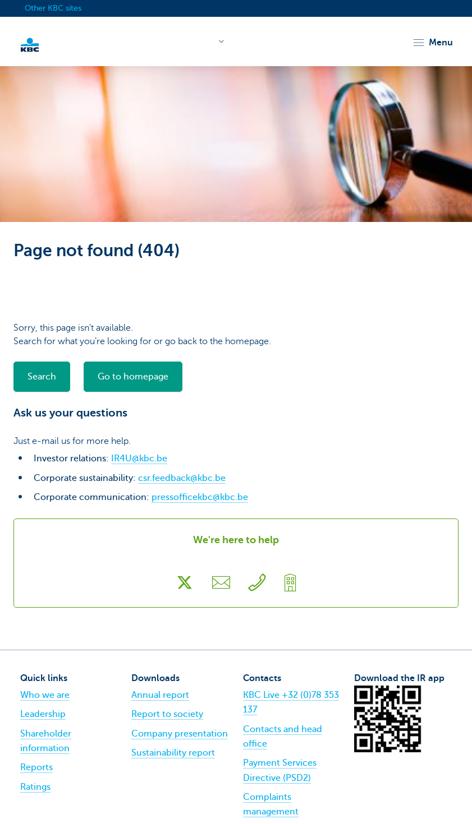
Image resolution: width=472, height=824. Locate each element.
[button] (432, 42)
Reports (36, 767)
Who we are (45, 695)
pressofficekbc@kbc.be (200, 497)
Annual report (160, 695)
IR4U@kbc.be (139, 458)
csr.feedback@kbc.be (182, 478)
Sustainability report (173, 753)
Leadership (43, 714)
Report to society (167, 714)
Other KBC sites (53, 8)
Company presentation (179, 734)
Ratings (35, 787)
